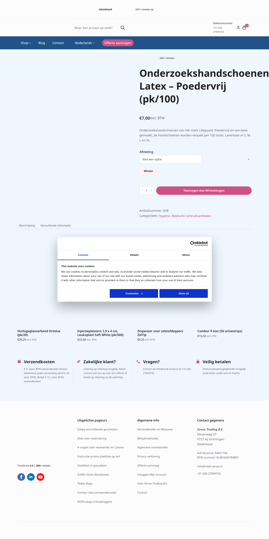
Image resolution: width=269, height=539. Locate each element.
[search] (122, 27)
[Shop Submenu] (29, 42)
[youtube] (40, 478)
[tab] (27, 226)
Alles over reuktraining (91, 440)
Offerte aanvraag (148, 467)
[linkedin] (31, 478)
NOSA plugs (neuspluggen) (94, 503)
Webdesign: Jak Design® (117, 530)
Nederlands (81, 42)
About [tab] (186, 254)
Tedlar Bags (84, 485)
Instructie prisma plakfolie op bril (98, 458)
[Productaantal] (146, 191)
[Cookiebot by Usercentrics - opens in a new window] (193, 243)
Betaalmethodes (147, 440)
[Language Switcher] (93, 42)
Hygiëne (165, 216)
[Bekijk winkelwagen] (244, 27)
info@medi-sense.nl (210, 468)
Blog (41, 42)
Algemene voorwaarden (152, 449)
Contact (58, 42)
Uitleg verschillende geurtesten (97, 431)
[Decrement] (142, 191)
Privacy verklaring (148, 458)
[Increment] (151, 191)
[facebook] (21, 478)
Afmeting (146, 151)
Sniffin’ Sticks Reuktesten (93, 476)
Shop (24, 42)
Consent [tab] (83, 254)
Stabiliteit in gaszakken (92, 467)
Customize (134, 293)
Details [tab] (134, 254)
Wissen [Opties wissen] (148, 171)
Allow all (183, 293)
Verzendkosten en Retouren (155, 431)
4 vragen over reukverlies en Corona (100, 449)
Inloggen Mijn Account (151, 476)
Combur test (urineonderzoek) (96, 494)
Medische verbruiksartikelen (193, 216)
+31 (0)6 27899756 (209, 475)
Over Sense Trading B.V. (152, 485)
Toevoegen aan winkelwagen (204, 191)
